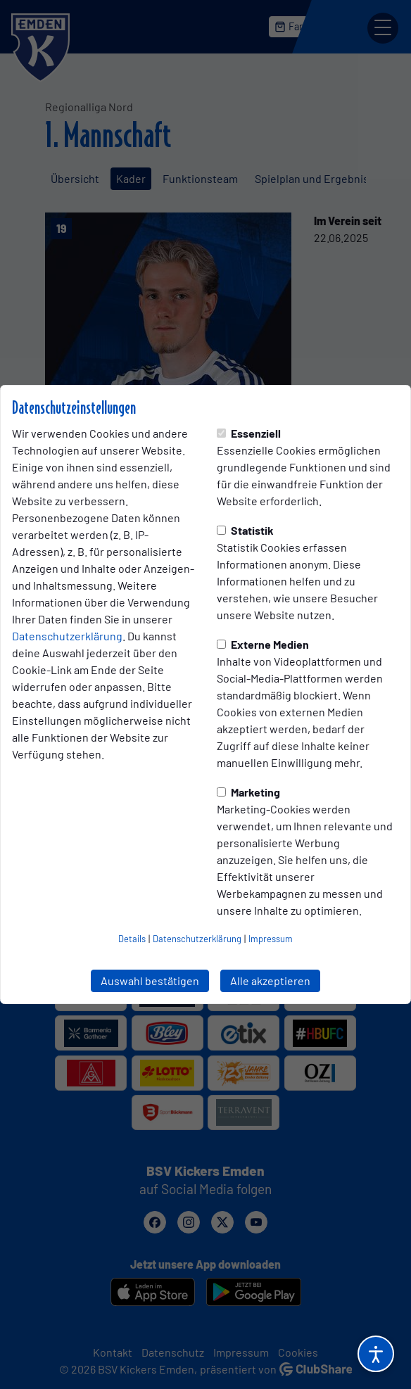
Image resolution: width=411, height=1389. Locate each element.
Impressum (270, 938)
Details (132, 938)
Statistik (245, 530)
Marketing (248, 792)
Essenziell (249, 433)
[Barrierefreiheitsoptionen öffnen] (376, 1354)
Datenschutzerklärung (67, 635)
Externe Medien (263, 644)
